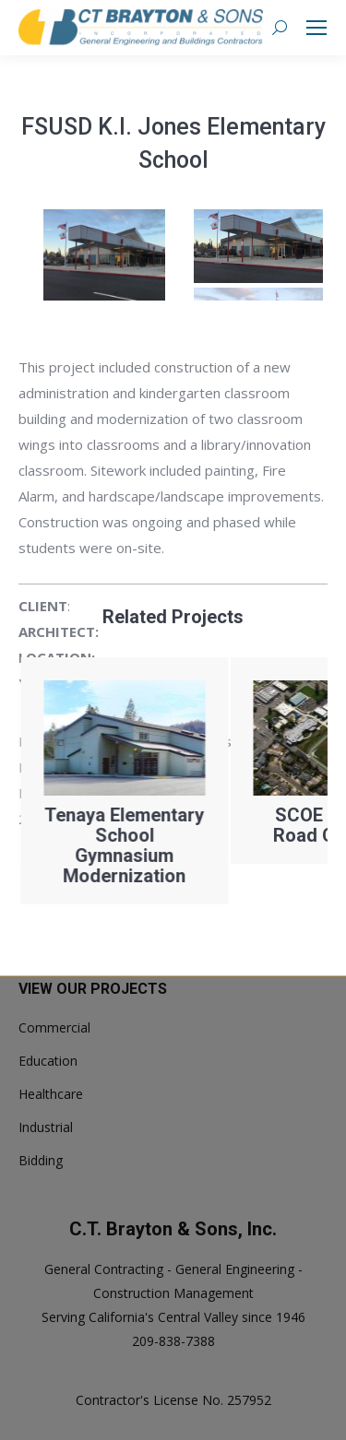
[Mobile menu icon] (316, 28)
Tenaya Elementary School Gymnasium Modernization (201, 845)
